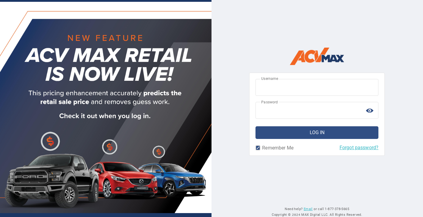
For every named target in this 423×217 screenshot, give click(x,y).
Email (308, 209)
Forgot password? (359, 147)
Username (269, 79)
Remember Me (258, 147)
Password (269, 102)
